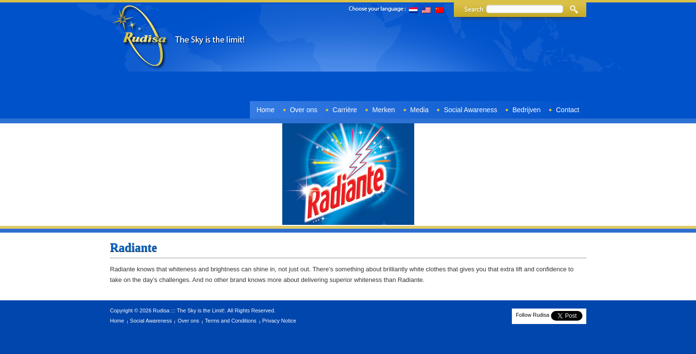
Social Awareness (470, 110)
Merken (383, 110)
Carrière (345, 110)
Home (266, 110)
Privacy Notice (279, 321)
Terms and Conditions (230, 321)
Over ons (304, 110)
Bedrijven (526, 110)
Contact (567, 110)
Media (419, 110)
